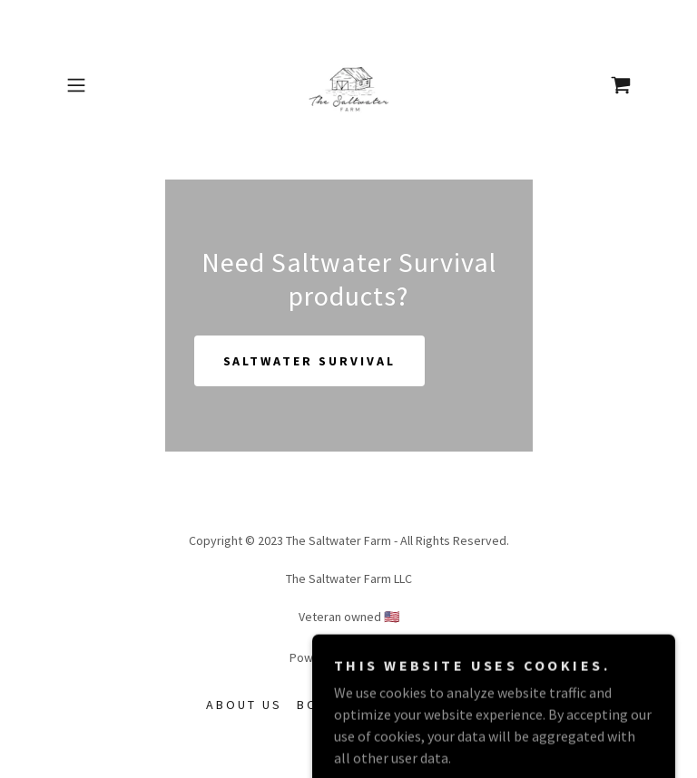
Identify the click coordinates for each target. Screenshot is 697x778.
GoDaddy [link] (383, 657)
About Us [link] (244, 704)
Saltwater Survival (310, 361)
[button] (101, 85)
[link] (348, 85)
